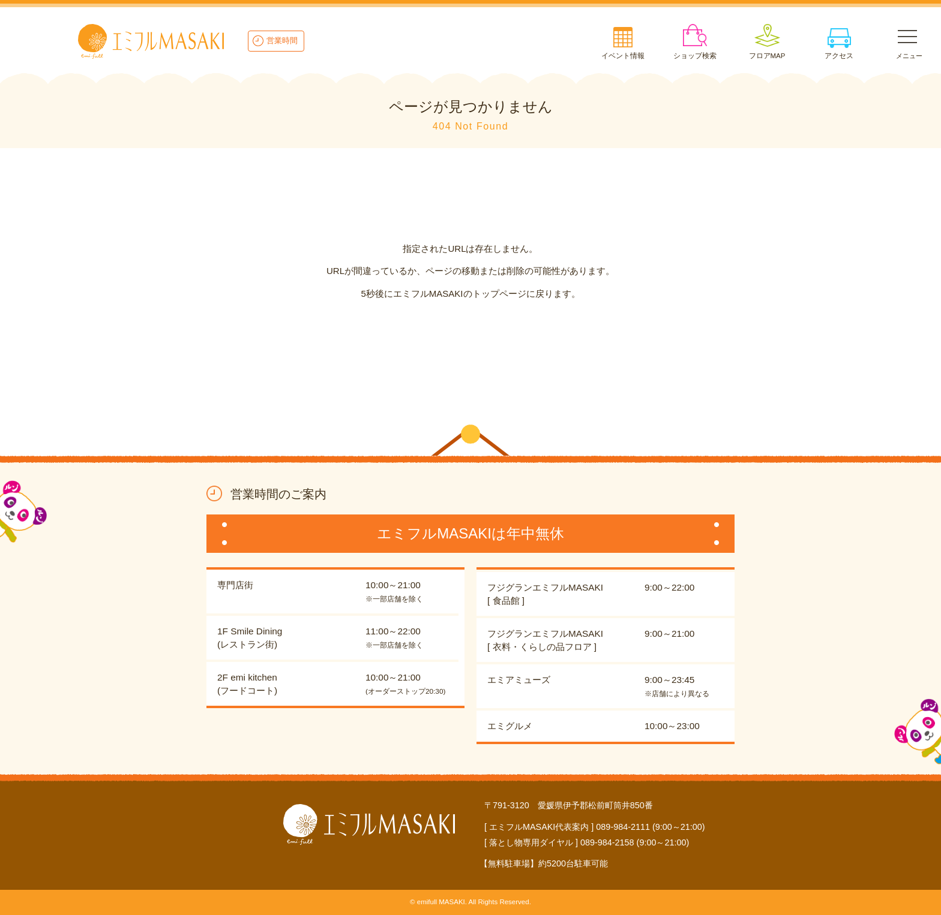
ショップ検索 (695, 55)
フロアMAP (767, 55)
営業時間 (282, 40)
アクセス (839, 55)
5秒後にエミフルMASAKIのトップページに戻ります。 (470, 293)
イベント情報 (623, 55)
